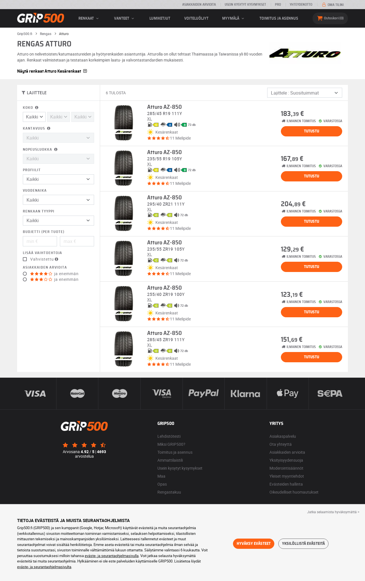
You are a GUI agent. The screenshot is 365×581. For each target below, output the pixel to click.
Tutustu (311, 131)
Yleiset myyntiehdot (286, 476)
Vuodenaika (35, 191)
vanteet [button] (125, 19)
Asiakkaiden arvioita (199, 4)
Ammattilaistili (170, 460)
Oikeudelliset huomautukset (294, 492)
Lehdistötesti (169, 436)
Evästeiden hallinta (286, 484)
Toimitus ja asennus (278, 19)
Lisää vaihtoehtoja (42, 253)
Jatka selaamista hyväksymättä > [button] (333, 512)
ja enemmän (54, 274)
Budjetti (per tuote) (43, 232)
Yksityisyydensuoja (286, 460)
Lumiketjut (159, 19)
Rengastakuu (169, 492)
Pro (278, 4)
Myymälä (234, 19)
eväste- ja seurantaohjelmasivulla (112, 555)
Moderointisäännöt (286, 468)
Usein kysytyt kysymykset (245, 4)
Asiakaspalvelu (282, 436)
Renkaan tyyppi (38, 211)
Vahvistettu (45, 259)
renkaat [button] (89, 19)
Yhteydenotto (301, 4)
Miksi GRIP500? (171, 444)
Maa (161, 476)
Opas (162, 484)
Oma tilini (332, 5)
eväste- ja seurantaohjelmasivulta (44, 566)
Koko (31, 108)
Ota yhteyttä (280, 444)
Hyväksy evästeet (254, 544)
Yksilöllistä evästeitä (303, 544)
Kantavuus (37, 128)
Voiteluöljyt (196, 19)
